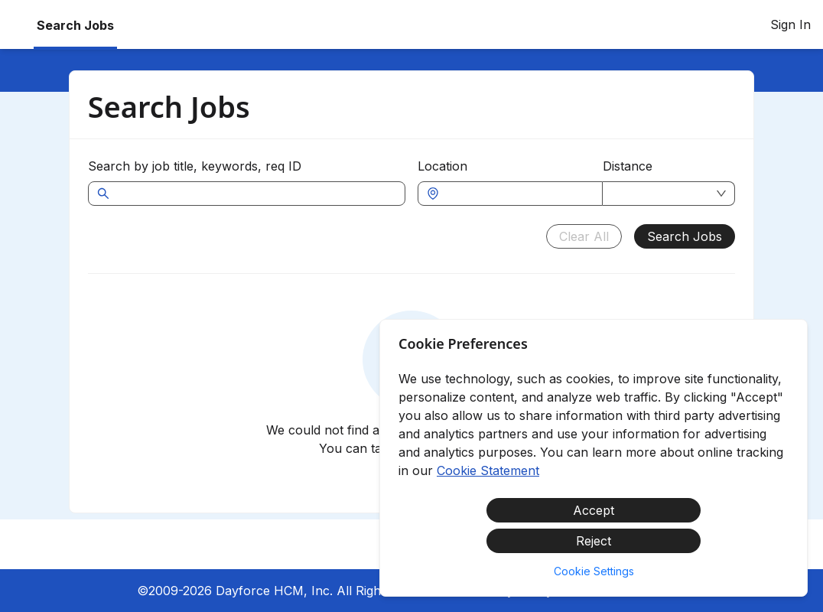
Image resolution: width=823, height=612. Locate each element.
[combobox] (518, 193)
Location (442, 166)
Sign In (790, 24)
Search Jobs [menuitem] (75, 25)
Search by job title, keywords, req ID (194, 166)
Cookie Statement (488, 470)
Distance (627, 166)
